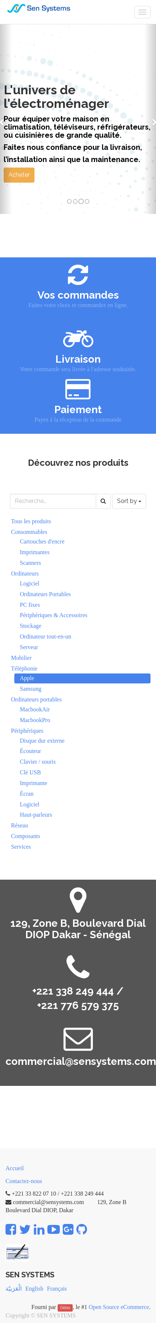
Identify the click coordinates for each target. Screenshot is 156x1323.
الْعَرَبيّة (14, 1288)
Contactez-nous (24, 1181)
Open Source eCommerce (119, 1307)
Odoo (65, 1307)
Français (57, 1288)
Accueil (15, 1168)
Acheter (19, 174)
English (34, 1288)
